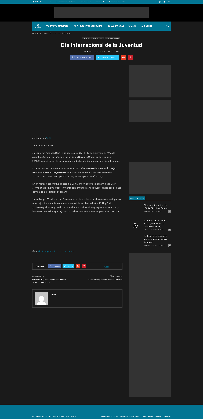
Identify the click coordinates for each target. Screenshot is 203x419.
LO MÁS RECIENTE (97, 38)
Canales (132, 26)
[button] (167, 26)
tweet (106, 267)
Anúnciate (72, 2)
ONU (48, 138)
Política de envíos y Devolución (114, 2)
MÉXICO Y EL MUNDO (112, 38)
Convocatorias (116, 26)
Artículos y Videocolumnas (89, 26)
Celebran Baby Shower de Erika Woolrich (105, 280)
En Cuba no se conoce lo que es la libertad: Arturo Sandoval (155, 239)
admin (89, 51)
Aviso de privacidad (94, 2)
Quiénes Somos (61, 2)
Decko (41, 251)
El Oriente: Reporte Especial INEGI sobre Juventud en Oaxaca (49, 281)
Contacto (82, 2)
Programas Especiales (58, 26)
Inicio (51, 2)
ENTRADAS (86, 38)
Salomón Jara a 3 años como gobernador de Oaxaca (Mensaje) (155, 223)
